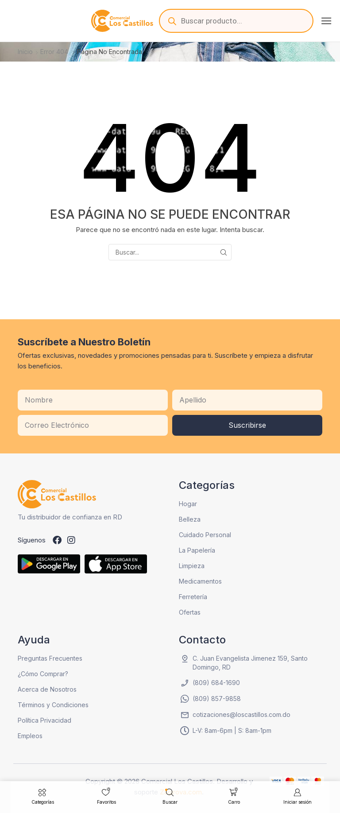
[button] (326, 21)
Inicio (25, 51)
